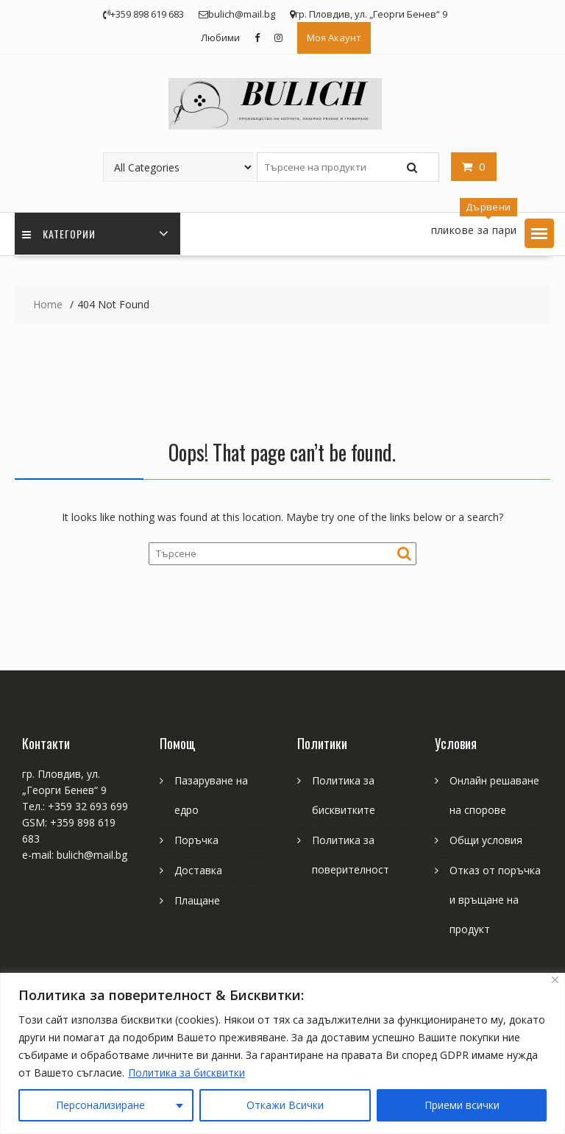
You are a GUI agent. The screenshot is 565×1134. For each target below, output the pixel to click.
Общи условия (485, 840)
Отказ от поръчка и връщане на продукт (495, 899)
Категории (59, 233)
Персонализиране (100, 1105)
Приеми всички (462, 1105)
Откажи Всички (285, 1105)
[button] (539, 233)
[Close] (555, 980)
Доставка (198, 870)
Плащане (197, 900)
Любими (220, 37)
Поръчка (196, 840)
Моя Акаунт (334, 37)
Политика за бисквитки (186, 1073)
